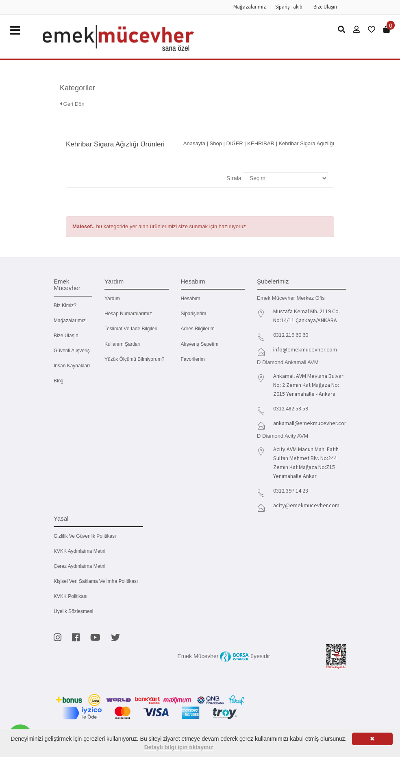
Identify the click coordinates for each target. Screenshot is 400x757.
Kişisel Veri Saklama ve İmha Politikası (96, 581)
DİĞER (234, 143)
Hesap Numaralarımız (128, 313)
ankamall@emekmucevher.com (311, 423)
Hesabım (190, 298)
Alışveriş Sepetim (200, 344)
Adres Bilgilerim (198, 329)
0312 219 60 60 (290, 334)
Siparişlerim (194, 313)
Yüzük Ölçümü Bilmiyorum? (134, 359)
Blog (58, 381)
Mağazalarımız (249, 6)
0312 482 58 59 (290, 408)
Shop (216, 143)
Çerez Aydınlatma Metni (79, 566)
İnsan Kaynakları (72, 366)
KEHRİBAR (260, 143)
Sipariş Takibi (289, 6)
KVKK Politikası (70, 596)
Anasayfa (194, 143)
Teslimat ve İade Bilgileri (130, 329)
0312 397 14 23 (290, 490)
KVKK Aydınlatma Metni (79, 551)
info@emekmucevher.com (305, 349)
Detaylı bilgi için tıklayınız (178, 747)
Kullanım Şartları (122, 344)
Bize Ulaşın (325, 6)
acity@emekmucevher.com (306, 505)
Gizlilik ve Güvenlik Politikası (85, 536)
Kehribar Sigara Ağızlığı (306, 143)
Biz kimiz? (65, 305)
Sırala (233, 178)
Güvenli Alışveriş (72, 350)
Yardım (112, 298)
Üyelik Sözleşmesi (73, 611)
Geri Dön (72, 104)
